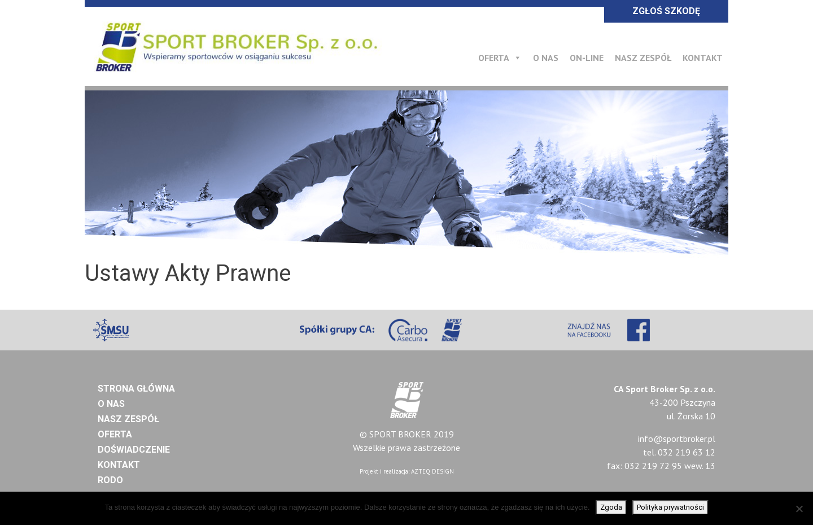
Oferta (500, 57)
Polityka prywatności (670, 507)
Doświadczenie (134, 449)
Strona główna (136, 388)
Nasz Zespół (643, 57)
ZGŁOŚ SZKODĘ (666, 11)
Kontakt (703, 57)
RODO (110, 480)
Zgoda (611, 507)
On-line (587, 57)
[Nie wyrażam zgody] (799, 508)
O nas (545, 57)
